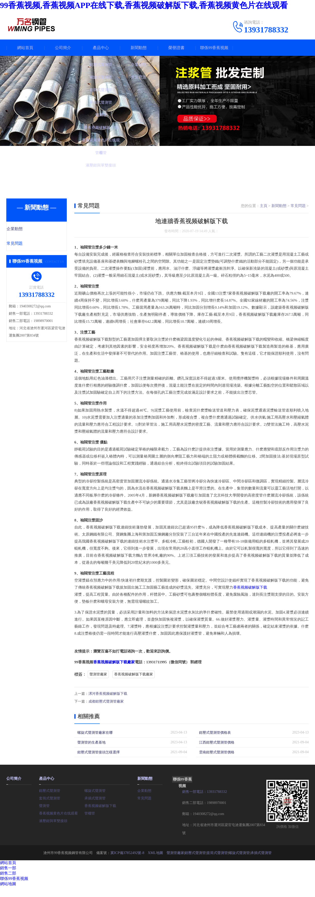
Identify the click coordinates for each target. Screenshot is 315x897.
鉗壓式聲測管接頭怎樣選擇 (98, 751)
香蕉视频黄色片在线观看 (58, 812)
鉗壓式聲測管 (49, 789)
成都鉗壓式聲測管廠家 (106, 701)
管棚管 (89, 812)
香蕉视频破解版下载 (250, 587)
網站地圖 (8, 883)
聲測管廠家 (98, 674)
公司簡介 (63, 48)
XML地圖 (155, 852)
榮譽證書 (176, 48)
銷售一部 (8, 867)
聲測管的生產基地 (91, 742)
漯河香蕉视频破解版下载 (107, 693)
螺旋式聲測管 (95, 789)
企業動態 (25, 229)
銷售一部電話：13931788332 (204, 791)
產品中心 (101, 48)
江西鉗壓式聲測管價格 (216, 742)
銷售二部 (8, 872)
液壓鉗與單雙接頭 (53, 820)
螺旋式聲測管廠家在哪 (95, 732)
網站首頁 (25, 48)
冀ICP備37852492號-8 (127, 852)
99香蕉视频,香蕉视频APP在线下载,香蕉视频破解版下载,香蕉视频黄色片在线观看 (144, 5)
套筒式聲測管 (49, 797)
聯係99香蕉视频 (214, 48)
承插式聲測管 (95, 797)
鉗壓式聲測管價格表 (215, 732)
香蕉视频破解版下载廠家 (114, 662)
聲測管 (44, 804)
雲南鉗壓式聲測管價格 (216, 751)
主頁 (263, 206)
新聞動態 (139, 48)
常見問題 (25, 244)
